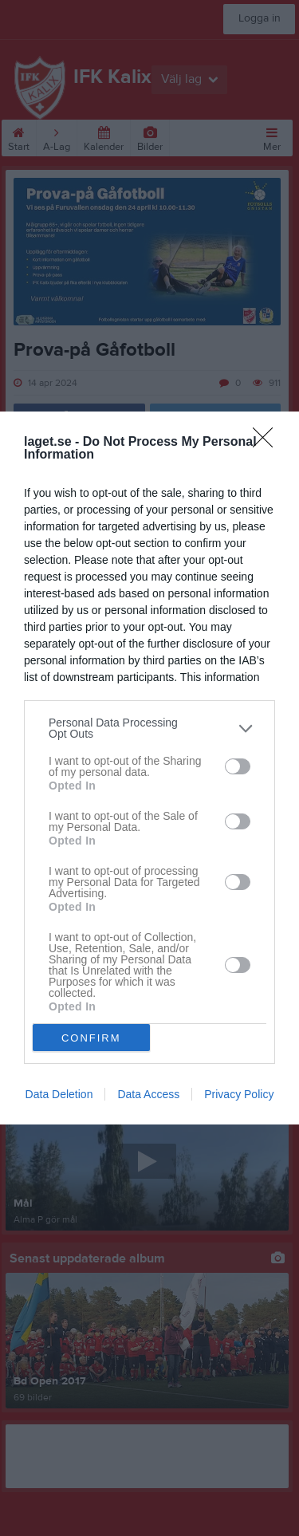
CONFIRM (91, 1038)
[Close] (268, 442)
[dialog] (149, 768)
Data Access (148, 1094)
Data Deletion (59, 1094)
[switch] (237, 766)
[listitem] (149, 728)
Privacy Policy (238, 1094)
